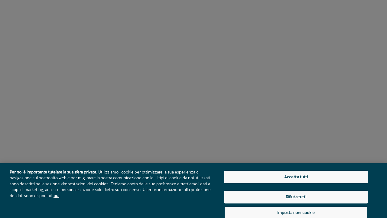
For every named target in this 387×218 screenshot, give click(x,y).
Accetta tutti (296, 178)
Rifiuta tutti (296, 198)
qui (56, 196)
